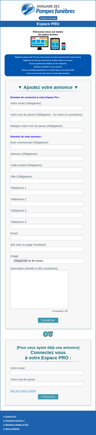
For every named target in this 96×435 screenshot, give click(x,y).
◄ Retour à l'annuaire (48, 18)
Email (13, 233)
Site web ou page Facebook (28, 244)
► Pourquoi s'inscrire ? (14, 421)
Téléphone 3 (18, 210)
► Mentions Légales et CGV (15, 425)
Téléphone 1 (18, 187)
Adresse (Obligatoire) (23, 153)
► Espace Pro (9, 416)
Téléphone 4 (18, 222)
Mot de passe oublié (23, 390)
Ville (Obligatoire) (21, 176)
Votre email (17, 368)
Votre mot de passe (22, 379)
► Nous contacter (11, 429)
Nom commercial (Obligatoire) (29, 142)
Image (14, 256)
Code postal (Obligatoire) (26, 165)
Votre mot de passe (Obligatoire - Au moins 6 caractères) (46, 114)
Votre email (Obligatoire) (25, 103)
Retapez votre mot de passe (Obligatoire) (36, 126)
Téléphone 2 (18, 199)
